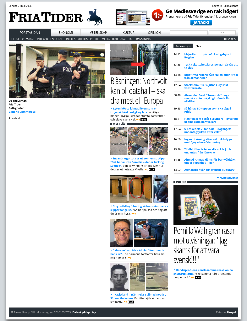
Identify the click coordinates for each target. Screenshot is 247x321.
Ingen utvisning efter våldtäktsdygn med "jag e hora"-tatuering (208, 140)
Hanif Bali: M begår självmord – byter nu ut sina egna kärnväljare (211, 120)
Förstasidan (30, 32)
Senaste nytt (184, 45)
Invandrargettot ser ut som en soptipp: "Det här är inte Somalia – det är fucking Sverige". (137, 162)
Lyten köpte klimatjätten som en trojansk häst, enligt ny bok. (133, 110)
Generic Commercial (22, 112)
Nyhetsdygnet (229, 177)
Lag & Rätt (57, 39)
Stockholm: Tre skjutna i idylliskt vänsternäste (206, 86)
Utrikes (83, 39)
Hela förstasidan (23, 39)
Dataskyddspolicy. (84, 312)
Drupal (231, 312)
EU (130, 39)
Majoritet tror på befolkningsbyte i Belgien (207, 55)
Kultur (128, 32)
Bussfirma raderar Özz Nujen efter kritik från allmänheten (211, 76)
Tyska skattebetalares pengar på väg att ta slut (211, 66)
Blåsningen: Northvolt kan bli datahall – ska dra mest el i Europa (138, 90)
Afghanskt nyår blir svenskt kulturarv (209, 170)
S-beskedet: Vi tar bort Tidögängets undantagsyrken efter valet (207, 130)
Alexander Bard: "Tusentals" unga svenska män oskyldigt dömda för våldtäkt (207, 98)
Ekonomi (66, 32)
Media (106, 39)
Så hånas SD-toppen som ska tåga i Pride (207, 110)
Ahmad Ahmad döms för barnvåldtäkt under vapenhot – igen (209, 161)
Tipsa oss (230, 39)
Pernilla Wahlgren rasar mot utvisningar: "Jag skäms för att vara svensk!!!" (203, 245)
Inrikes (70, 39)
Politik (94, 39)
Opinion (154, 32)
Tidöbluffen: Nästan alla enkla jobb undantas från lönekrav (207, 150)
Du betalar (119, 39)
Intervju (42, 39)
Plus (198, 46)
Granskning (142, 39)
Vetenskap (98, 32)
